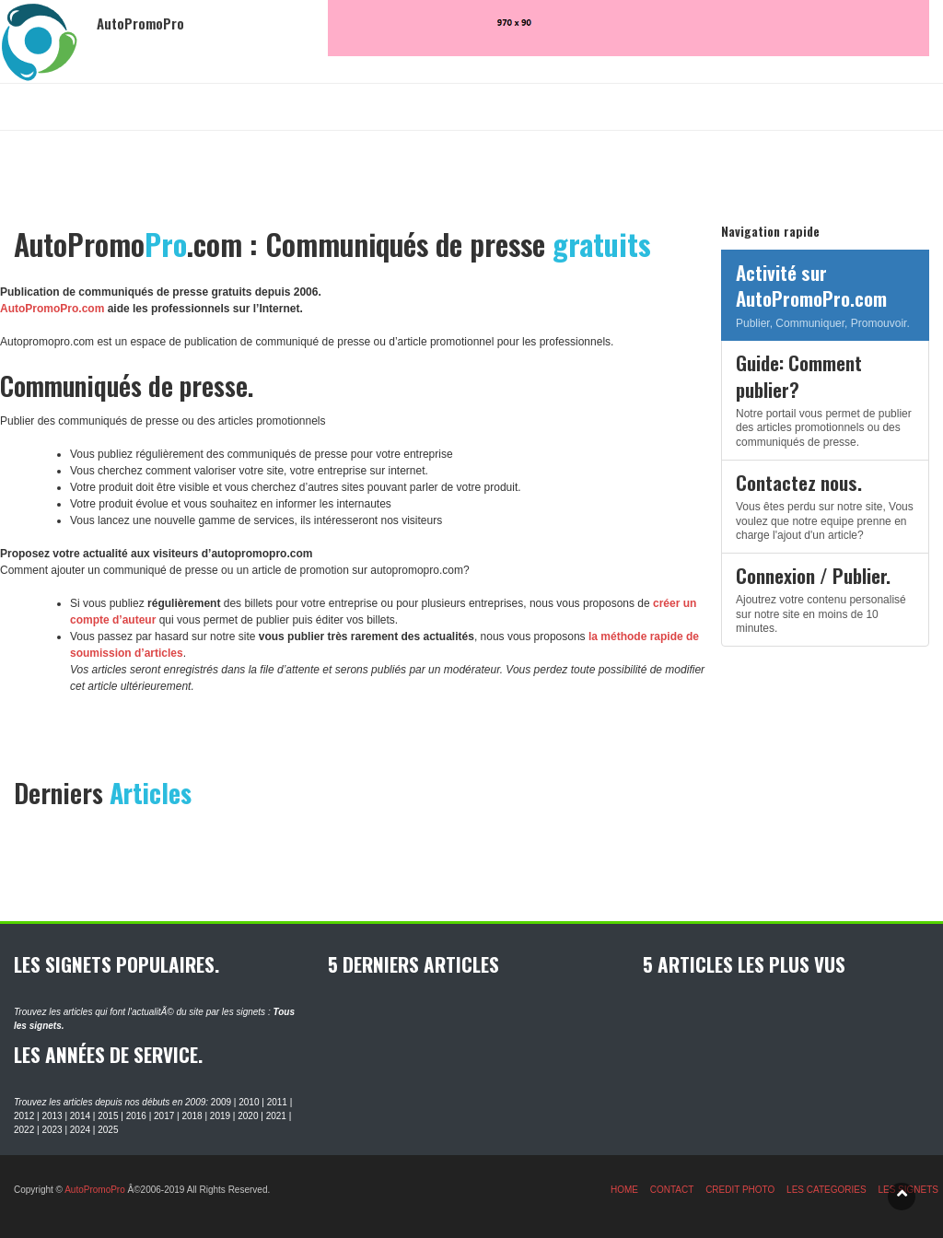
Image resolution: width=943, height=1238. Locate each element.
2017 (164, 1116)
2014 (80, 1116)
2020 (248, 1116)
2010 (249, 1102)
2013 (51, 1116)
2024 (80, 1130)
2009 (221, 1102)
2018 (191, 1116)
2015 (108, 1116)
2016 (136, 1116)
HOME (624, 1190)
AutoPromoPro (94, 1190)
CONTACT (672, 1190)
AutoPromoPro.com (52, 308)
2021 (276, 1116)
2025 (108, 1130)
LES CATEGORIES (826, 1190)
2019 (220, 1116)
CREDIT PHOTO (739, 1190)
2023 (51, 1130)
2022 (24, 1130)
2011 (277, 1102)
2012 (24, 1116)
